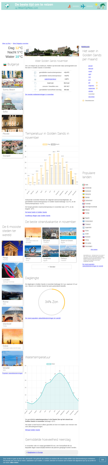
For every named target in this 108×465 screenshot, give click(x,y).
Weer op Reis (6, 43)
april (89, 74)
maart (90, 71)
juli (89, 83)
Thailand (87, 224)
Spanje (87, 197)
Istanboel (7, 324)
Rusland (87, 236)
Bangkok (46, 241)
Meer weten (14, 462)
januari (90, 66)
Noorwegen (88, 246)
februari (90, 68)
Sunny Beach (9, 89)
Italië (4, 304)
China (87, 240)
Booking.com (85, 46)
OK (102, 460)
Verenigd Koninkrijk (8, 282)
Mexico (87, 210)
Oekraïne (88, 194)
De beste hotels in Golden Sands (36, 212)
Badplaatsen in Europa (35, 452)
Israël (87, 233)
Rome (5, 302)
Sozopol (6, 156)
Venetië (6, 368)
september (91, 88)
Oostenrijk (88, 188)
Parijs (5, 257)
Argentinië (88, 227)
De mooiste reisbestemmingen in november (39, 94)
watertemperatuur (50, 79)
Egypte (87, 218)
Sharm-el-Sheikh (67, 241)
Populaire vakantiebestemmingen (12, 373)
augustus (91, 85)
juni (89, 80)
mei (89, 77)
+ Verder (51, 267)
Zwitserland (88, 200)
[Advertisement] (54, 26)
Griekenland (89, 221)
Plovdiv (6, 133)
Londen (6, 279)
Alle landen (94, 249)
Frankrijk (5, 260)
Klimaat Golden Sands (32, 430)
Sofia (5, 111)
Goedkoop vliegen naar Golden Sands (37, 215)
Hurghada (47, 258)
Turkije (5, 326)
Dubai (28, 239)
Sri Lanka (88, 243)
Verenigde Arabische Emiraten (12, 348)
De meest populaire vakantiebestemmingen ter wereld (43, 318)
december (91, 97)
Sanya (28, 258)
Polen (87, 230)
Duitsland (88, 191)
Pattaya (64, 258)
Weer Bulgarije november (20, 43)
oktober (90, 91)
